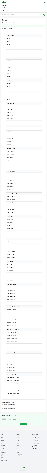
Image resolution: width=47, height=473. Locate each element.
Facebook (19, 454)
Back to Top (23, 424)
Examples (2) (12, 22)
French (2, 446)
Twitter (18, 455)
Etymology (3, 7)
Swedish (18, 445)
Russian (18, 446)
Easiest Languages (35, 443)
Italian (18, 439)
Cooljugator (4, 419)
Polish (18, 448)
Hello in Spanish (35, 442)
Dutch (2, 443)
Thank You (34, 446)
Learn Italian (34, 448)
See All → (2, 449)
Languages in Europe (36, 439)
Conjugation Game (4, 458)
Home (2, 454)
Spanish (2, 440)
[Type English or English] (23, 14)
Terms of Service (4, 460)
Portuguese (3, 445)
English (9, 419)
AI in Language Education (36, 434)
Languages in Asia (35, 440)
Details (17, 22)
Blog (2, 10)
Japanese (3, 439)
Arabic (2, 437)
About (2, 455)
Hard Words (34, 445)
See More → (34, 449)
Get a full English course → (39, 25)
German (2, 448)
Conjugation (4, 5)
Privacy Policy (3, 461)
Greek (2, 434)
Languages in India (35, 437)
